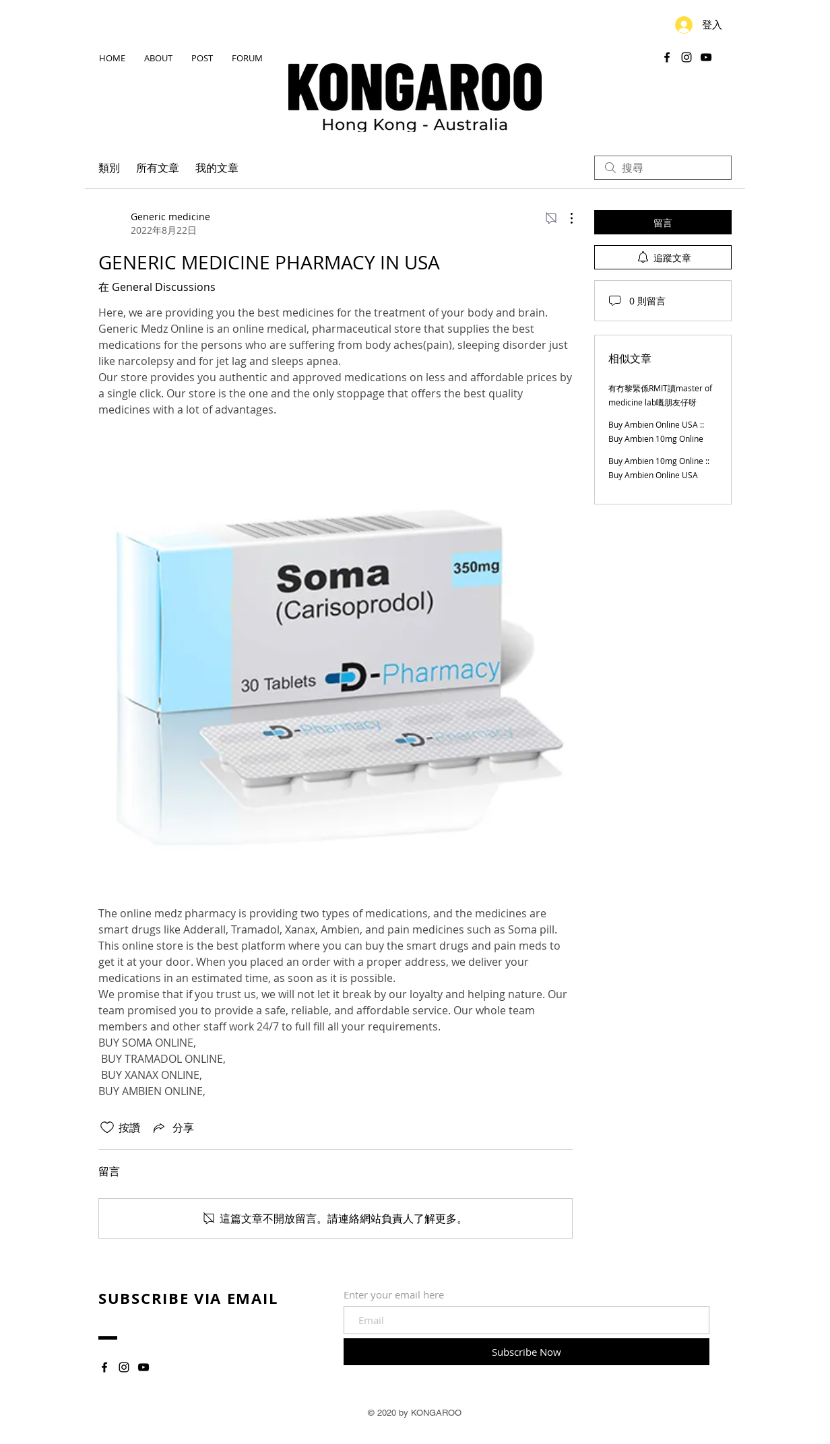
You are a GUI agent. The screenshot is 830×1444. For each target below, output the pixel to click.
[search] (663, 168)
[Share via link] (172, 1127)
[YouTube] (706, 57)
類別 (109, 167)
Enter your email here (394, 1295)
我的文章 (216, 167)
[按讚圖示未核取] (107, 1127)
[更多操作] (564, 218)
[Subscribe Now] (526, 1351)
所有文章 (157, 167)
